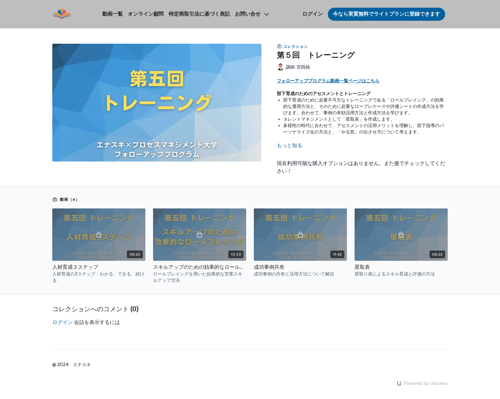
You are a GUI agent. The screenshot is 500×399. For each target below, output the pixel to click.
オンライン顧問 (146, 14)
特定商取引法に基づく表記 (199, 14)
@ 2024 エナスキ (71, 365)
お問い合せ (252, 14)
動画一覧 (112, 14)
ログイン (312, 14)
